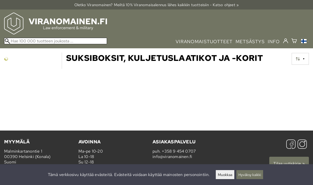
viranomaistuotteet (204, 41)
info (274, 41)
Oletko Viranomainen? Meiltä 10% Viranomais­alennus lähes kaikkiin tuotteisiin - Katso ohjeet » (156, 4)
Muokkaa (225, 174)
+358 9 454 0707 (179, 151)
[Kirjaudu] (285, 41)
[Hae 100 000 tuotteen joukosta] (55, 41)
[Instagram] (302, 145)
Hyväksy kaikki (249, 174)
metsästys (250, 41)
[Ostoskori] (294, 41)
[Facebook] (291, 145)
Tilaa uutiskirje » (289, 163)
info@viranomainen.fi (172, 156)
